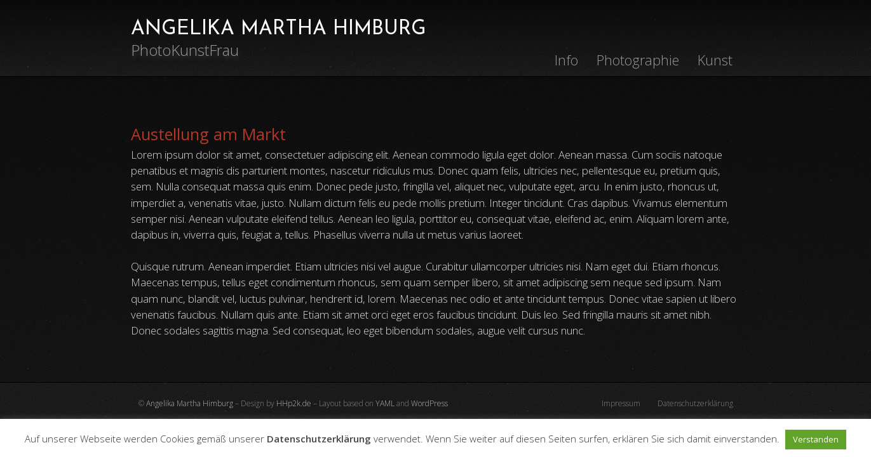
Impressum (621, 403)
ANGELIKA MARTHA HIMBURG (278, 29)
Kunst (715, 60)
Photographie (638, 60)
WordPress (429, 403)
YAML (385, 403)
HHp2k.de (293, 403)
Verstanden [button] (816, 439)
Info (566, 60)
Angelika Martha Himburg (189, 403)
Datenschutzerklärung (695, 403)
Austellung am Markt (208, 134)
